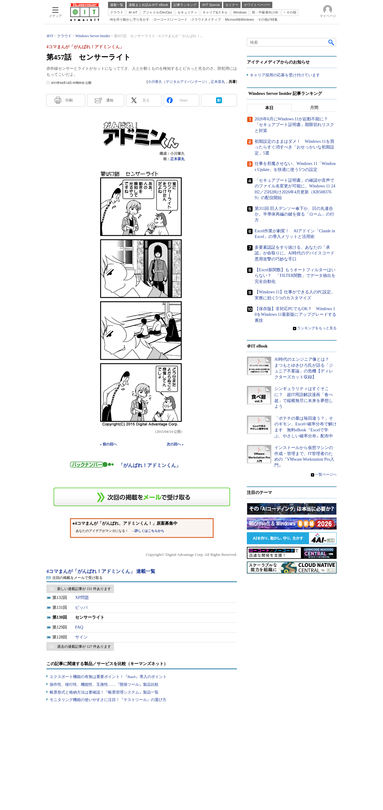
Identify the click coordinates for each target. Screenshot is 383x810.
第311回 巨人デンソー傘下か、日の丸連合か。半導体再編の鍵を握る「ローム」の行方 (294, 214)
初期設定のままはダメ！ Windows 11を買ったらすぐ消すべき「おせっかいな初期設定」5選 (294, 147)
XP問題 (82, 597)
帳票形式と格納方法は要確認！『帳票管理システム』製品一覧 (104, 692)
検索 (331, 42)
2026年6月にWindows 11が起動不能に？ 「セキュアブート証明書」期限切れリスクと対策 (294, 125)
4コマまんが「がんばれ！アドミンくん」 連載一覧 (100, 571)
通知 (109, 100)
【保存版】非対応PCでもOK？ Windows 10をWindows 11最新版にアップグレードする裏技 (295, 315)
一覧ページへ (326, 474)
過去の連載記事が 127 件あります (84, 646)
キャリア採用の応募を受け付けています (285, 75)
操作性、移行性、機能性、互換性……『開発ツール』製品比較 (104, 684)
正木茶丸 (218, 82)
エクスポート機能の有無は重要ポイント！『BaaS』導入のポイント (108, 676)
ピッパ (81, 607)
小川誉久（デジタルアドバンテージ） (178, 82)
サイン (81, 637)
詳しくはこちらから (149, 531)
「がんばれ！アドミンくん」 (149, 465)
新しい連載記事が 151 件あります (84, 589)
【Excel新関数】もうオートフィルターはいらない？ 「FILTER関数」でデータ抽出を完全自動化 (295, 276)
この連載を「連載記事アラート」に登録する (142, 497)
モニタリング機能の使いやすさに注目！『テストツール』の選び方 (108, 699)
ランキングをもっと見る (317, 328)
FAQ (79, 627)
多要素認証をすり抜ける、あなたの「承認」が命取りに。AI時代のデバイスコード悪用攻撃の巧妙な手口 (295, 253)
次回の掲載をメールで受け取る (77, 578)
